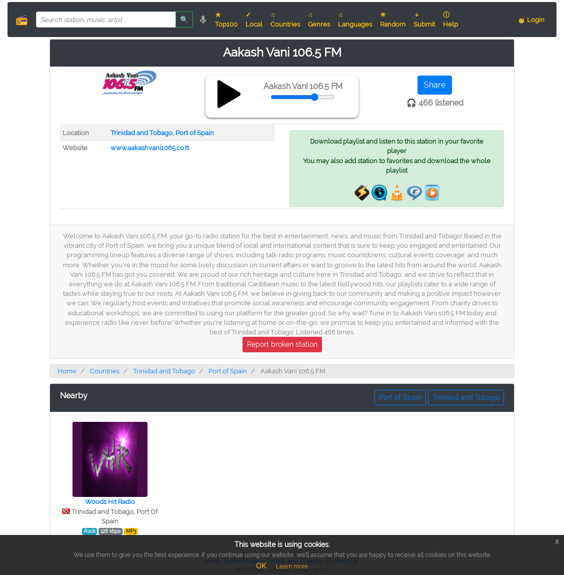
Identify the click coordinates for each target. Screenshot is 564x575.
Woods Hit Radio (110, 501)
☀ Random (393, 19)
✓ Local (254, 19)
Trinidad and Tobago (141, 133)
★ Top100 (226, 19)
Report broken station (282, 344)
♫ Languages (355, 19)
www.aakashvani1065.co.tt (149, 148)
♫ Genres (319, 19)
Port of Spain (195, 133)
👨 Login (531, 20)
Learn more (292, 566)
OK (261, 566)
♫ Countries (285, 19)
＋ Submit (424, 19)
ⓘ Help (450, 19)
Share (435, 85)
